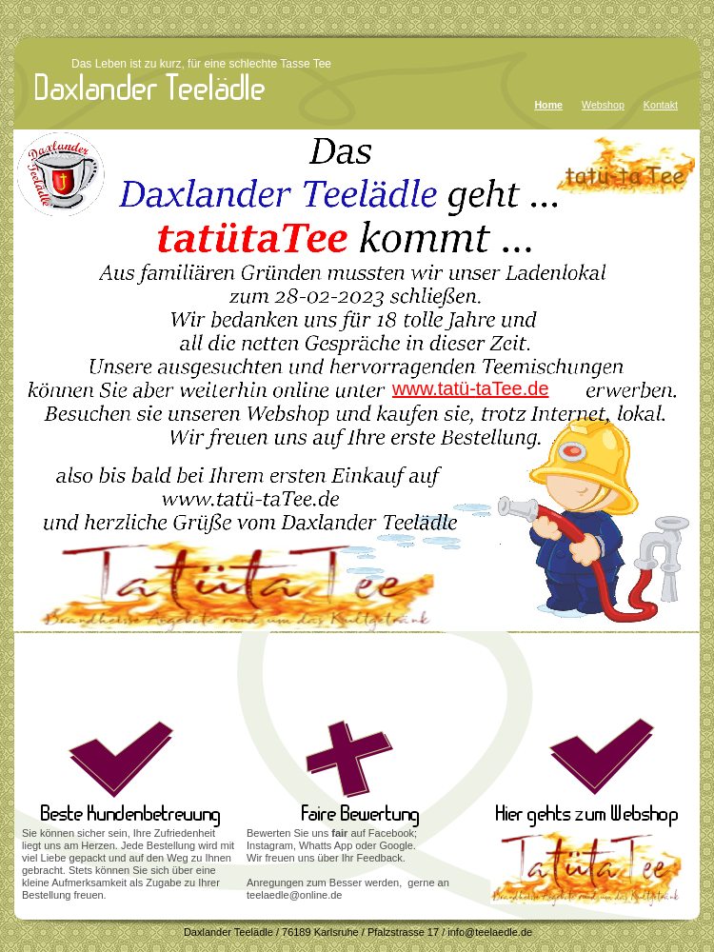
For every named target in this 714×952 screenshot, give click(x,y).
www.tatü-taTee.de (470, 388)
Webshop (603, 104)
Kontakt (661, 104)
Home (548, 104)
